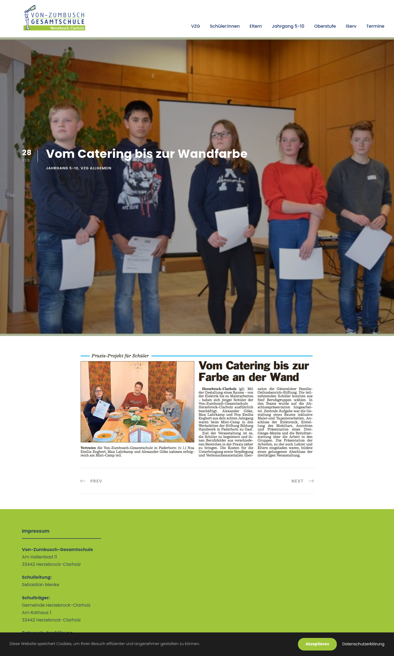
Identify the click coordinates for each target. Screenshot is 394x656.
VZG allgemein (96, 168)
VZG (195, 26)
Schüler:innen (225, 26)
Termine (375, 26)
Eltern (256, 26)
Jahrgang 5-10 (288, 26)
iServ (351, 26)
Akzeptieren (317, 644)
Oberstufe (325, 26)
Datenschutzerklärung (363, 644)
